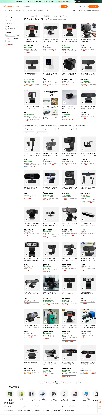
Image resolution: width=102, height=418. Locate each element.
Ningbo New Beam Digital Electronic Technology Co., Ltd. (88, 49)
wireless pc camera (29, 406)
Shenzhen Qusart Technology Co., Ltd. (32, 50)
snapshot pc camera (81, 129)
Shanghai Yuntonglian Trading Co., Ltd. (88, 268)
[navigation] (12, 199)
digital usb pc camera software (33, 129)
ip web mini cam (42, 132)
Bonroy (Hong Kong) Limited (87, 302)
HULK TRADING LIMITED (30, 335)
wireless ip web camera (23, 410)
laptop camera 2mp (65, 125)
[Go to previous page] (39, 382)
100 (77, 382)
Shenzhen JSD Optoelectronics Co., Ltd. (69, 117)
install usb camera (68, 410)
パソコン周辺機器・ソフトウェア (48, 16)
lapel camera (10, 410)
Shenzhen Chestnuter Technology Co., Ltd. (51, 49)
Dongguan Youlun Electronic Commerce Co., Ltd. (88, 84)
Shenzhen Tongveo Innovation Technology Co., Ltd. (88, 201)
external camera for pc (31, 125)
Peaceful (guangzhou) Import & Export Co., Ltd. (51, 303)
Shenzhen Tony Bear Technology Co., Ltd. (69, 163)
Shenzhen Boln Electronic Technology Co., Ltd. (69, 340)
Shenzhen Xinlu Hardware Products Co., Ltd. (32, 164)
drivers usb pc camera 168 (63, 406)
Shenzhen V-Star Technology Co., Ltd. (69, 375)
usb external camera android (13, 406)
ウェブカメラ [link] (63, 16)
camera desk (56, 410)
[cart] (80, 6)
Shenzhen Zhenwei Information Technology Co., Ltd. (32, 302)
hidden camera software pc (65, 129)
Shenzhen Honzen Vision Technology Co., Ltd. (51, 163)
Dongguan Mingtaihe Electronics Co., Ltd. (69, 198)
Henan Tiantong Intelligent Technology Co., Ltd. (88, 116)
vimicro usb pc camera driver (48, 125)
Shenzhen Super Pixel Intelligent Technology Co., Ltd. (32, 119)
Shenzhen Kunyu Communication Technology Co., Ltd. (51, 236)
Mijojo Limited (28, 268)
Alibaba (25, 16)
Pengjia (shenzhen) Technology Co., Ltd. (32, 84)
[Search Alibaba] (40, 6)
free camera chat (49, 129)
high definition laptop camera (41, 410)
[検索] (64, 6)
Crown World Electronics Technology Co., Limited (88, 233)
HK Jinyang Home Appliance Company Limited (88, 163)
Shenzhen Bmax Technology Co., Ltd (69, 233)
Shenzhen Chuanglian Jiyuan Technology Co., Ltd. (51, 198)
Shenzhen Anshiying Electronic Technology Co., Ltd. (88, 335)
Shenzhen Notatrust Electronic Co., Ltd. (69, 303)
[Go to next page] (80, 382)
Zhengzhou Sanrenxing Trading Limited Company (32, 196)
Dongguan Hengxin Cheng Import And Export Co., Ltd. (51, 373)
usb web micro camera (80, 125)
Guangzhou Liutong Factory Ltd (69, 268)
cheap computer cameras (46, 406)
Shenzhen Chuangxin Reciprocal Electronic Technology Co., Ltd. (51, 269)
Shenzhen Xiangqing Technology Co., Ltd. (32, 372)
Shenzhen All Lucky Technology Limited (32, 233)
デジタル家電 (33, 16)
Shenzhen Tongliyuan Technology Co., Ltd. (69, 82)
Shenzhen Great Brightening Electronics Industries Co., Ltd (51, 84)
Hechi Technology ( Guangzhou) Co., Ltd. (51, 336)
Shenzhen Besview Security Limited (88, 372)
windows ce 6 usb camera (81, 406)
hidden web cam (29, 132)
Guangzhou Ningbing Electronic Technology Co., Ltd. (69, 50)
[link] (100, 402)
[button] (59, 6)
